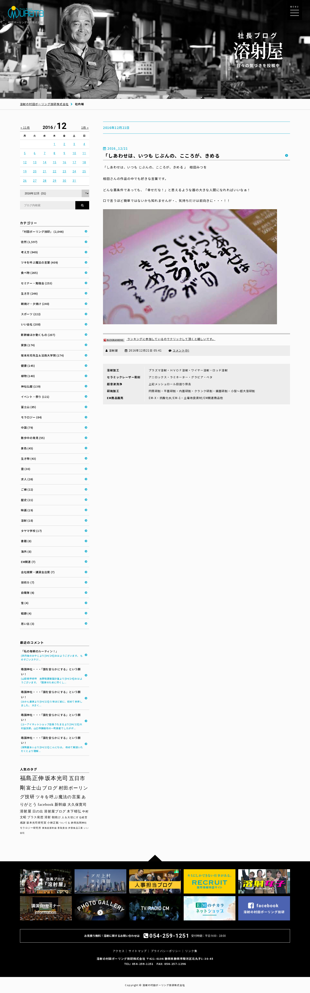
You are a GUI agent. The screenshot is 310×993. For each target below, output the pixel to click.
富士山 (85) (28, 407)
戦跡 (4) (26, 613)
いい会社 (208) (31, 324)
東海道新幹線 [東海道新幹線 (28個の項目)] (49, 828)
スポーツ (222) (31, 314)
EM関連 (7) (28, 562)
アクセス (119, 951)
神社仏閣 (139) (31, 386)
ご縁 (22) (27, 489)
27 (35, 180)
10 (74, 153)
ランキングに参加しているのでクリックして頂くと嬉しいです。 (159, 339)
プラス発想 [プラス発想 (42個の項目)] (35, 817)
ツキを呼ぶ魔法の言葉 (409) (39, 262)
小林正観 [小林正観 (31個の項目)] (53, 822)
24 (74, 171)
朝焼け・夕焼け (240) (35, 304)
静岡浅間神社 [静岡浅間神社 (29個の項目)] (79, 822)
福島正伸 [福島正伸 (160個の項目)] (32, 778)
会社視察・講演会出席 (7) (38, 572)
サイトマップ (138, 951)
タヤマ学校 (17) (31, 531)
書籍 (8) (26, 541)
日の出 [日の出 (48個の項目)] (37, 811)
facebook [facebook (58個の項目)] (46, 804)
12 (25, 162)
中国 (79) (27, 427)
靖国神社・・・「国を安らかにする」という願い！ (52, 675)
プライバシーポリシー (166, 951)
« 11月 (25, 128)
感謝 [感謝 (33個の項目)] (23, 822)
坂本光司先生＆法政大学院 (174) (42, 355)
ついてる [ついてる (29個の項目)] (65, 822)
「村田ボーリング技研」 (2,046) (42, 232)
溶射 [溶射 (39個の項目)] (47, 817)
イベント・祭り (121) (35, 397)
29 (55, 180)
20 (35, 171)
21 (45, 171)
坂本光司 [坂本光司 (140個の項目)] (56, 778)
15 (55, 162)
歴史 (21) (27, 500)
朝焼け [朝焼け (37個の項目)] (56, 817)
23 (64, 171)
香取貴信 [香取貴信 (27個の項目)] (62, 828)
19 (25, 171)
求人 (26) (27, 479)
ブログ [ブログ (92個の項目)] (50, 788)
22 (55, 171)
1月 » (85, 128)
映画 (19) (27, 510)
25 (84, 171)
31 (74, 180)
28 (45, 180)
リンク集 (191, 951)
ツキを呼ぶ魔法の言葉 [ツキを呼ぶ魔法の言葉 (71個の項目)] (58, 796)
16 (64, 162)
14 (45, 162)
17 (74, 162)
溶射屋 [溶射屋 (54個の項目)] (25, 811)
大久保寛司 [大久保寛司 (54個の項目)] (77, 805)
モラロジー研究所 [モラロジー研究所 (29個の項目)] (30, 828)
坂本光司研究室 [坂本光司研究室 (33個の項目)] (36, 822)
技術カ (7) (27, 582)
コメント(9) (181, 350)
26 (25, 180)
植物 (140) (28, 376)
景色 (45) (27, 448)
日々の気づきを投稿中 (258, 49)
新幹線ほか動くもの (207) (38, 335)
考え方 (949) (29, 252)
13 (35, 162)
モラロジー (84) (31, 417)
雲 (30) (25, 469)
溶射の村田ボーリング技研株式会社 (44, 104)
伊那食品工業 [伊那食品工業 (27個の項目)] (75, 828)
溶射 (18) (27, 520)
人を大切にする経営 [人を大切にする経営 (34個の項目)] (74, 817)
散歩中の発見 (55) (33, 438)
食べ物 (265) (29, 273)
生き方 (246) (29, 293)
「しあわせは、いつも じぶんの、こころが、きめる (161, 155)
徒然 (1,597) (29, 242)
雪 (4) (25, 603)
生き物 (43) (28, 459)
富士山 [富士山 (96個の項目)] (33, 788)
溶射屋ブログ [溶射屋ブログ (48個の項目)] (55, 811)
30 (64, 180)
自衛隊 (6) (27, 593)
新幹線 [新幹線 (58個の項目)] (61, 804)
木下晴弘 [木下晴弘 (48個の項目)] (74, 811)
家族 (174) (28, 345)
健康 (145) (28, 366)
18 (84, 162)
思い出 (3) (27, 624)
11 (84, 153)
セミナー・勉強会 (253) (36, 283)
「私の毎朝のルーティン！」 (52, 655)
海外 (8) (26, 551)
